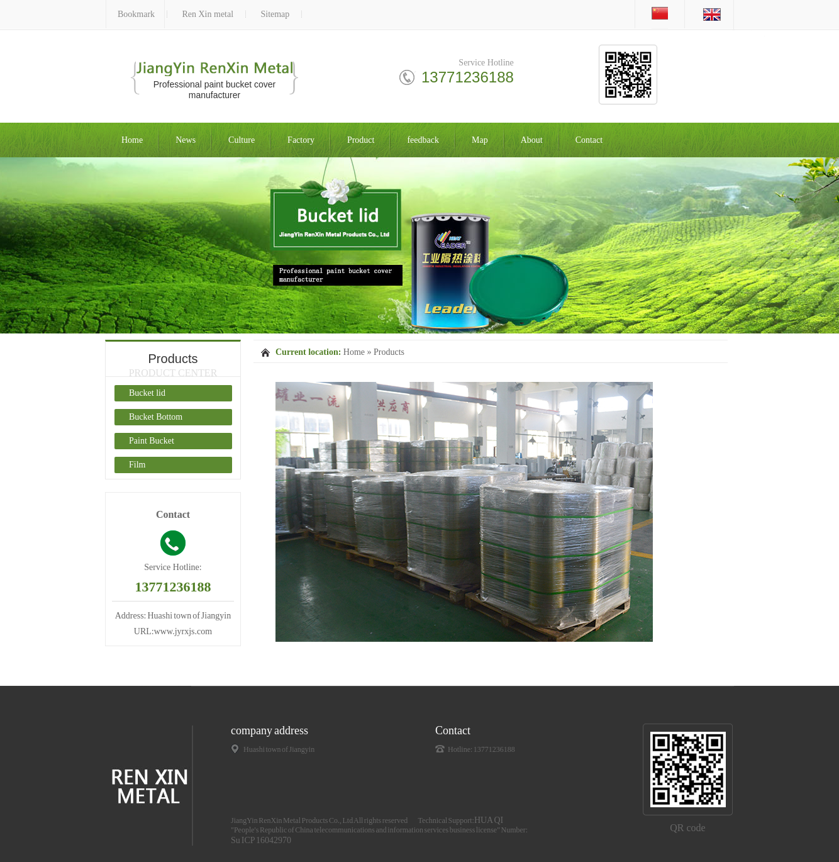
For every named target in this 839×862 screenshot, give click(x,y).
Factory (300, 140)
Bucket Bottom (155, 417)
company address (269, 730)
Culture (241, 140)
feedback (423, 140)
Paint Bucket (151, 440)
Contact (589, 140)
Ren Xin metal (207, 14)
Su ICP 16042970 (261, 840)
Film (137, 464)
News (185, 140)
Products (389, 352)
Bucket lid (147, 393)
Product (361, 140)
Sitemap (274, 14)
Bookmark (136, 14)
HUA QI (488, 820)
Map (480, 140)
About (532, 140)
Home (132, 140)
